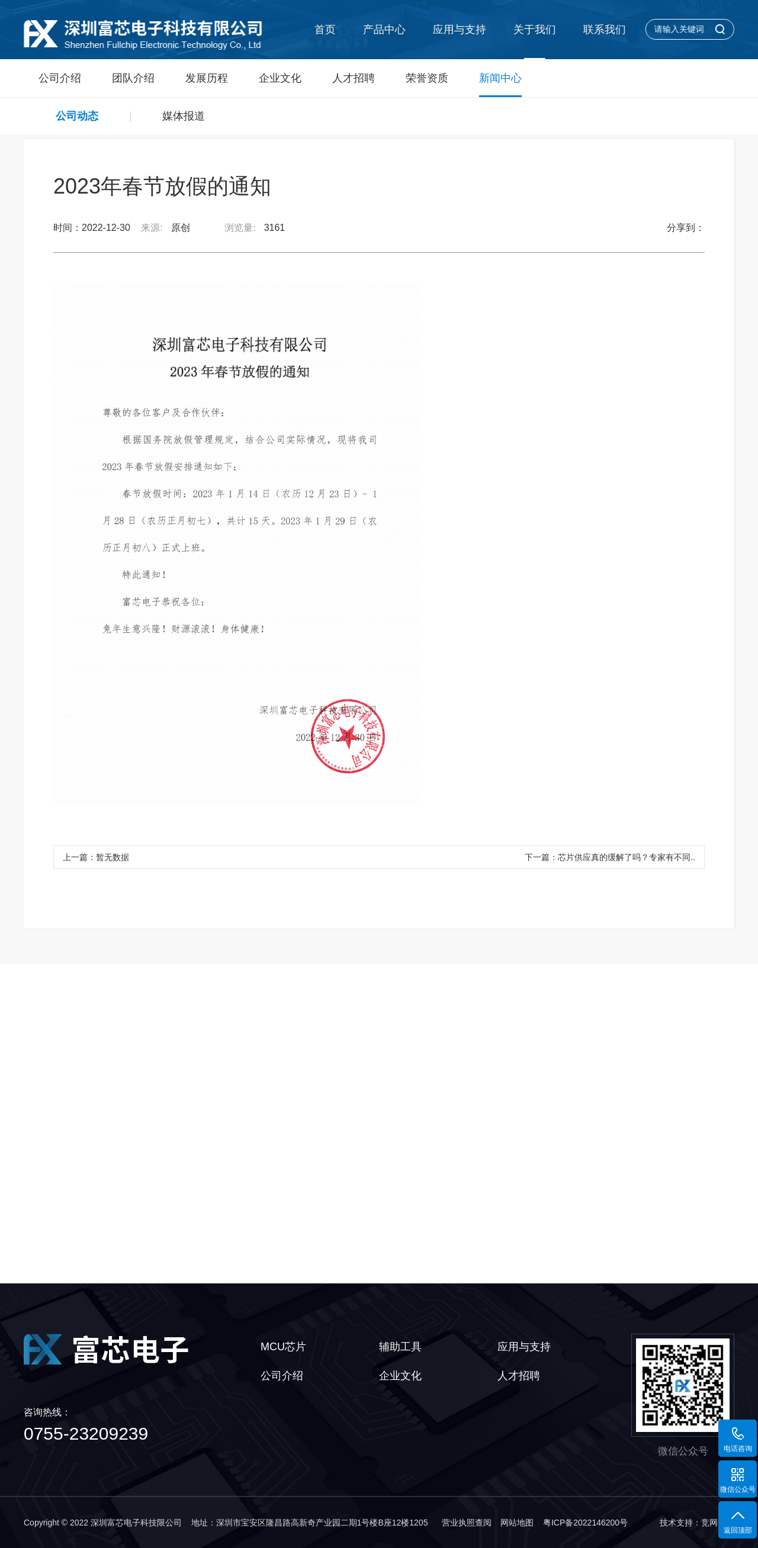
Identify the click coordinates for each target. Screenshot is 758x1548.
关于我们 (533, 30)
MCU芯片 (283, 1347)
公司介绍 (59, 78)
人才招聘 (353, 78)
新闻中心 (500, 84)
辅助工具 (400, 1347)
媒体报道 (183, 116)
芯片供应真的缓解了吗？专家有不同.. (626, 857)
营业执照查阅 (467, 1522)
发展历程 (206, 78)
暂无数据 (112, 857)
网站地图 (517, 1522)
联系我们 (603, 30)
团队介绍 (133, 78)
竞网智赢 (717, 1522)
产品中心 (383, 30)
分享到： (686, 228)
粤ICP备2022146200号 (585, 1522)
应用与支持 (458, 30)
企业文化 (280, 78)
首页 (324, 30)
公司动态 (77, 116)
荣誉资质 (427, 78)
